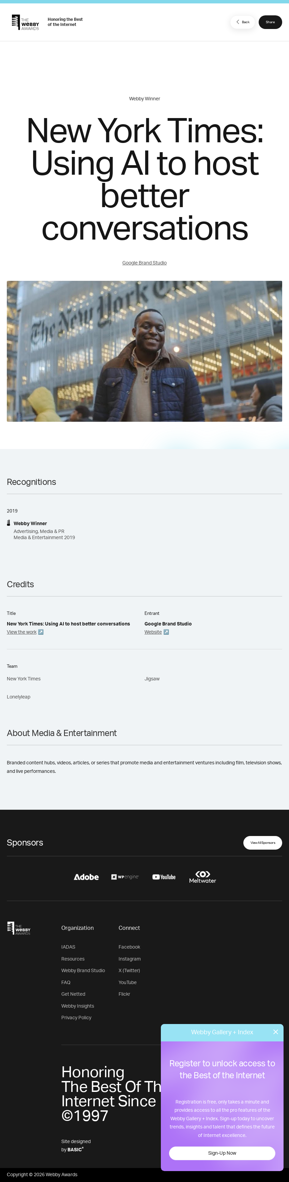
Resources (73, 959)
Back (241, 21)
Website (153, 632)
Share (270, 22)
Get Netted (73, 994)
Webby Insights (77, 1006)
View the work (21, 632)
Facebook (129, 947)
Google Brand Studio (144, 263)
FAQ (66, 982)
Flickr (124, 994)
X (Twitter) (129, 970)
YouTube (128, 982)
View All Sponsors (262, 843)
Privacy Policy (76, 1017)
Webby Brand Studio (83, 970)
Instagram (130, 959)
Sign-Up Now (222, 1153)
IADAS (68, 947)
